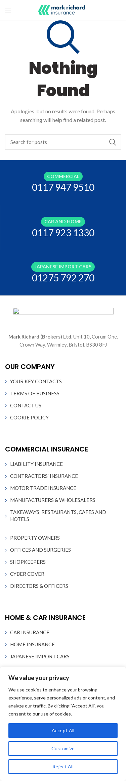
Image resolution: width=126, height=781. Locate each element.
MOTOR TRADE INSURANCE (43, 488)
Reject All (63, 766)
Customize (63, 748)
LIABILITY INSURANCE (36, 464)
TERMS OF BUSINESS (34, 393)
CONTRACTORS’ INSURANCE (44, 476)
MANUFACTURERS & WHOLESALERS (52, 500)
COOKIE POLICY (29, 417)
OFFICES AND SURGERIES (40, 550)
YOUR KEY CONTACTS (36, 381)
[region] (63, 724)
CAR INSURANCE (29, 632)
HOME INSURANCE (32, 644)
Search (112, 142)
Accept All (63, 730)
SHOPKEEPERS (28, 562)
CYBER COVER (27, 574)
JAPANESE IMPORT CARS (40, 656)
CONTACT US (25, 405)
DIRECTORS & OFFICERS (39, 586)
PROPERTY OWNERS (35, 538)
